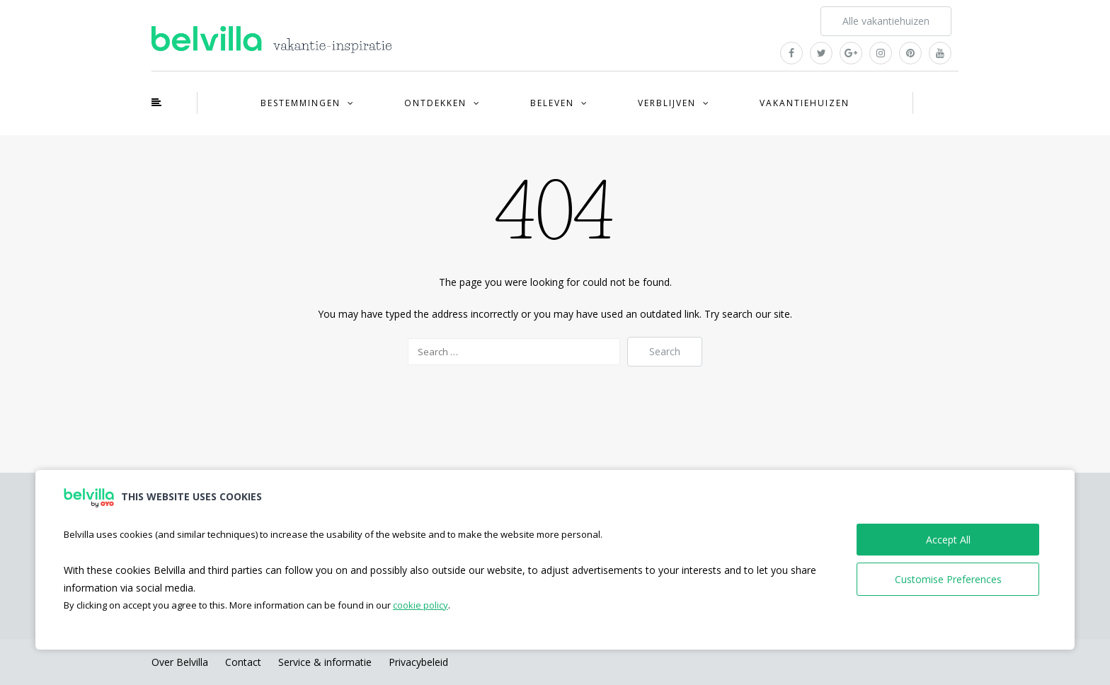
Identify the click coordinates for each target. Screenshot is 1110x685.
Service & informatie (325, 662)
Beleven (552, 103)
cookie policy (420, 605)
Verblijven (667, 103)
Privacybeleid (418, 662)
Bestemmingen (301, 103)
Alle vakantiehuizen (885, 21)
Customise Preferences (948, 579)
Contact (243, 662)
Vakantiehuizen (804, 103)
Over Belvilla (179, 662)
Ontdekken (435, 103)
